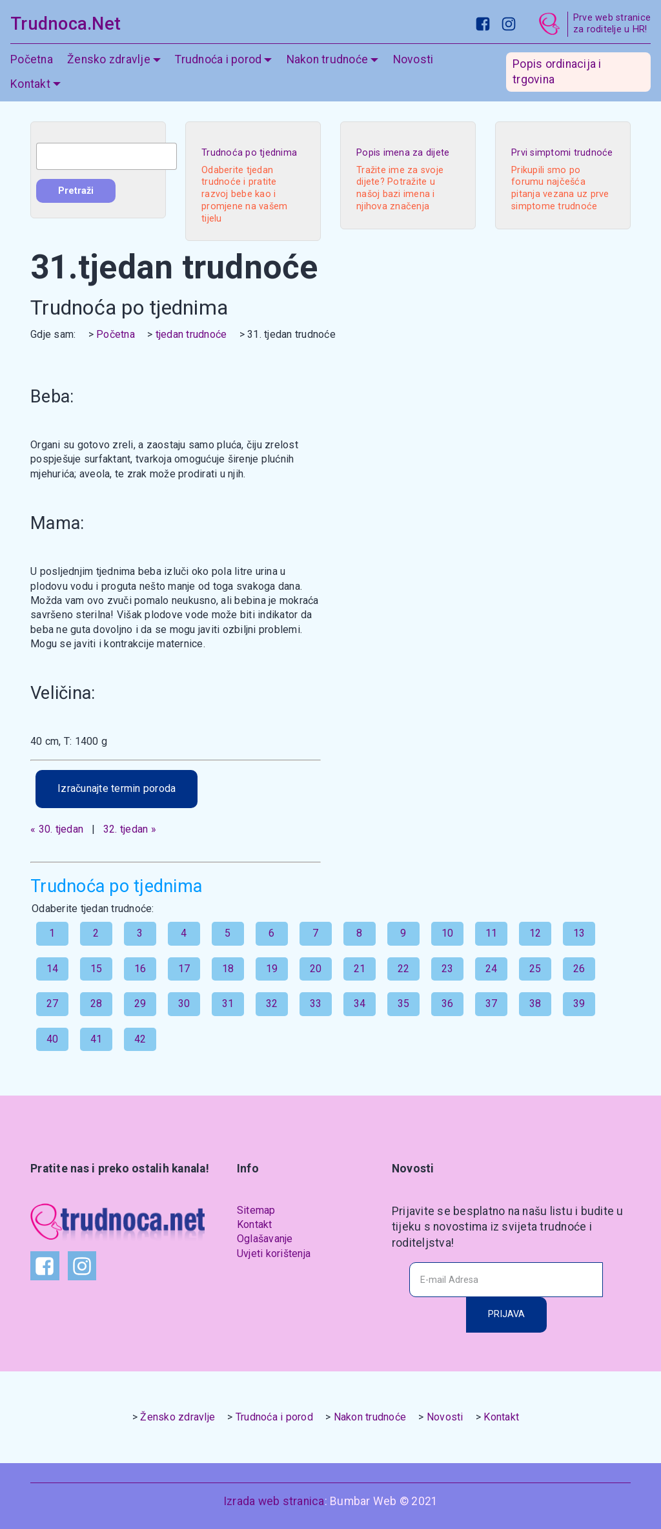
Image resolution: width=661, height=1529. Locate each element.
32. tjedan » (129, 829)
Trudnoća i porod (218, 59)
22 (404, 968)
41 (96, 1039)
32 (272, 1003)
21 (360, 968)
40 (52, 1039)
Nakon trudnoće (328, 59)
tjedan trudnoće (191, 334)
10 (448, 933)
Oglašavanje (265, 1239)
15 (96, 968)
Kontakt (30, 84)
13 (579, 933)
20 (316, 968)
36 (448, 1003)
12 (535, 933)
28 (96, 1003)
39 (579, 1003)
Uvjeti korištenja (273, 1253)
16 (140, 968)
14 (52, 968)
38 (535, 1003)
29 (140, 1003)
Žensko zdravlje (108, 59)
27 (52, 1003)
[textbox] (106, 156)
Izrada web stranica (274, 1501)
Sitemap (256, 1210)
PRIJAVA (506, 1314)
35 (404, 1003)
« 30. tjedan (56, 829)
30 (184, 1003)
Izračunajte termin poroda (116, 788)
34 (360, 1003)
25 (535, 968)
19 (272, 968)
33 (316, 1003)
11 (491, 933)
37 (491, 1003)
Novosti (413, 59)
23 (448, 968)
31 (228, 1003)
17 (184, 968)
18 (228, 968)
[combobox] (106, 156)
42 (140, 1039)
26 (579, 968)
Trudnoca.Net (65, 24)
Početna (31, 59)
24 (491, 968)
